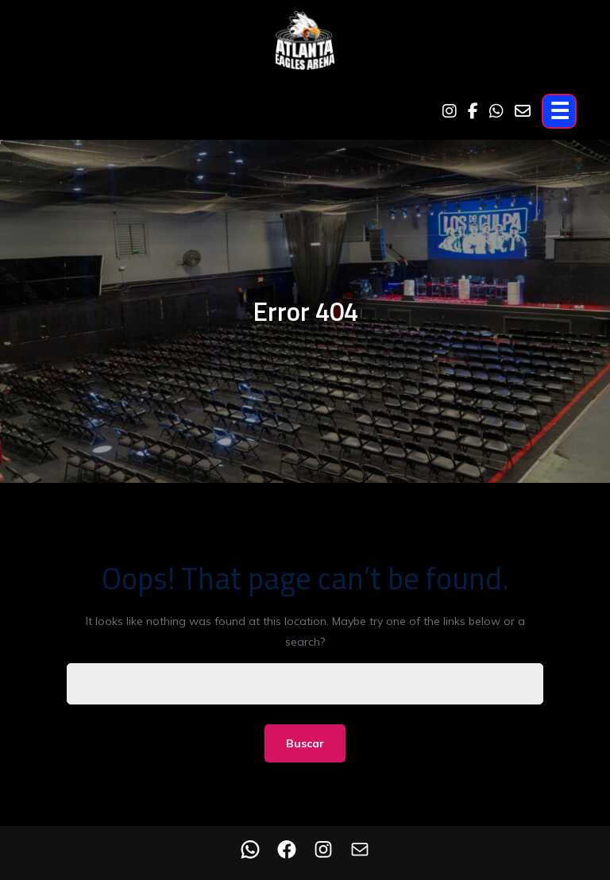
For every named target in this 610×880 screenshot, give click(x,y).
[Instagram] (449, 111)
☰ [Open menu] (559, 111)
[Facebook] (473, 111)
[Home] (305, 43)
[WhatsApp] (496, 111)
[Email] (523, 111)
